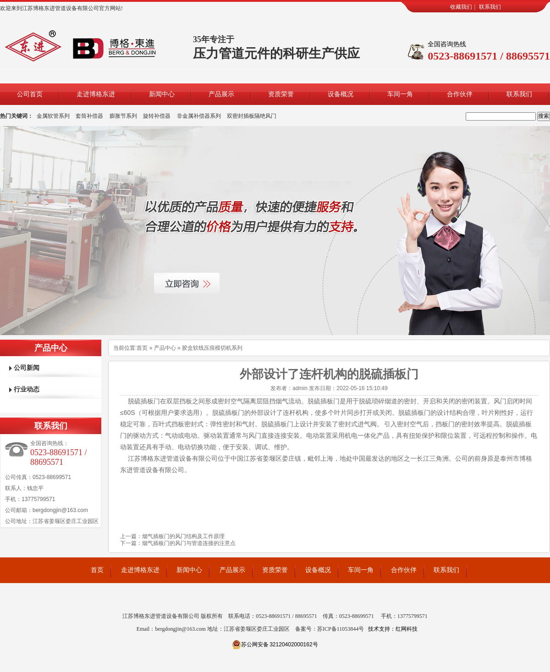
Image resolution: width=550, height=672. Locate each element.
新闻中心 (162, 94)
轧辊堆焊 (289, 603)
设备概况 (340, 94)
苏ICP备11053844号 (340, 629)
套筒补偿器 (89, 116)
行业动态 (26, 389)
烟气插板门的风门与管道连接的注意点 (189, 543)
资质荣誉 (281, 94)
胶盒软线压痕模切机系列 (212, 348)
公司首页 (30, 94)
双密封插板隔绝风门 (251, 116)
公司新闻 (26, 367)
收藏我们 (461, 7)
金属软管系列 (53, 116)
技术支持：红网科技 (393, 629)
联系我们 (490, 7)
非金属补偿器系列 (199, 116)
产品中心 (165, 348)
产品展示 (221, 94)
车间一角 (400, 94)
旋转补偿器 (156, 116)
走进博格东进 (96, 94)
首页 (142, 348)
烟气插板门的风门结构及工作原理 (183, 536)
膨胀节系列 (123, 116)
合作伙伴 (460, 94)
